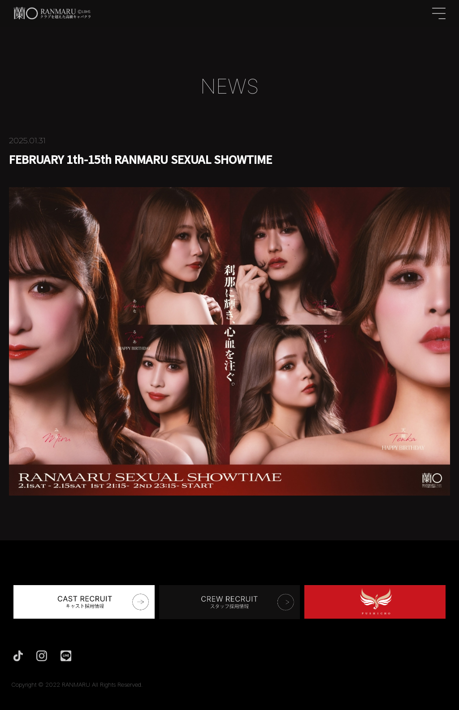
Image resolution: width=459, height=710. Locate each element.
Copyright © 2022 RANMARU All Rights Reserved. (77, 684)
